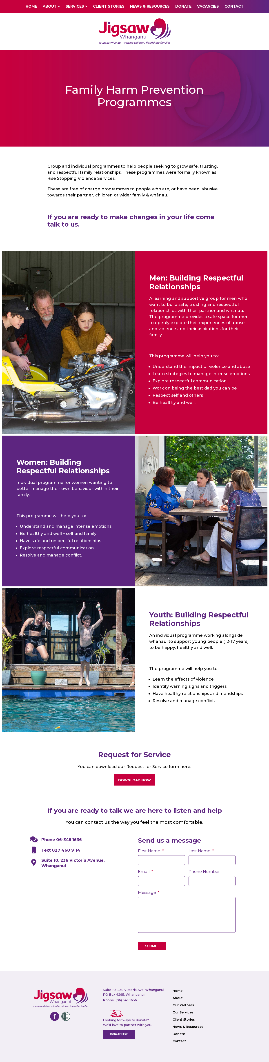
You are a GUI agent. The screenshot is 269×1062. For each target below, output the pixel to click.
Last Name (201, 850)
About (50, 6)
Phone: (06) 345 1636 (120, 1000)
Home (31, 6)
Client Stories (108, 6)
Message (148, 892)
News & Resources (150, 6)
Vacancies (208, 6)
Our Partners (183, 1005)
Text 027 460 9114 (56, 850)
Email (145, 871)
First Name (151, 850)
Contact (234, 6)
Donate (183, 6)
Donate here (119, 1034)
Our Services (183, 1012)
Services (75, 6)
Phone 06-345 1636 (56, 839)
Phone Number (204, 871)
